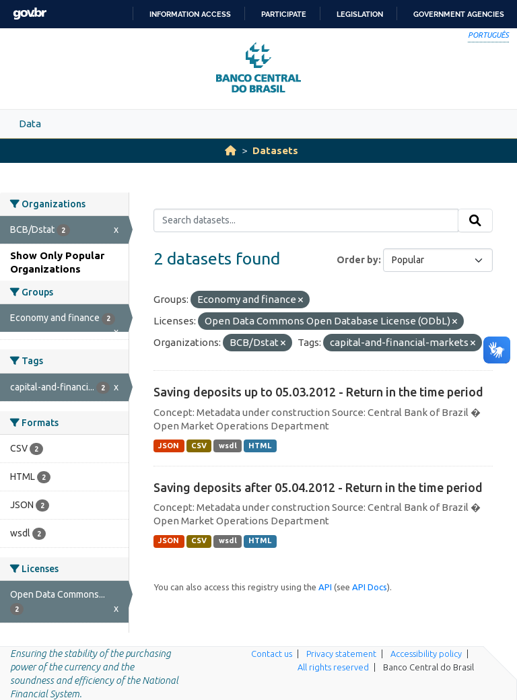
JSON (168, 446)
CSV (199, 446)
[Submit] (475, 221)
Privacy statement (341, 653)
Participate (283, 14)
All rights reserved (333, 667)
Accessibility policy (426, 653)
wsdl (228, 446)
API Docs (369, 587)
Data (30, 123)
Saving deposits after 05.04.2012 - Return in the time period (318, 487)
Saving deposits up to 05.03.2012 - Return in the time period (318, 391)
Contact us (271, 653)
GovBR (29, 13)
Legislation (360, 14)
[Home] (230, 150)
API (325, 587)
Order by (357, 259)
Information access (190, 14)
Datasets (275, 150)
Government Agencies (458, 14)
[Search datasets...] (305, 221)
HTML (259, 446)
